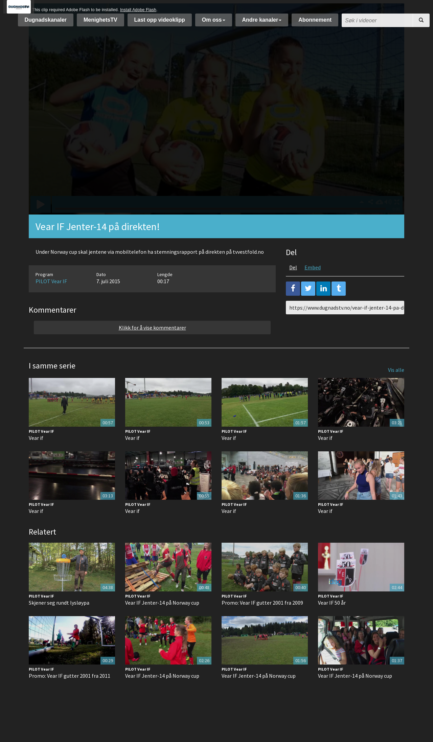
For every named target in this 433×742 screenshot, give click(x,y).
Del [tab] (293, 284)
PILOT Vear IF (51, 298)
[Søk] (421, 23)
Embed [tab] (312, 284)
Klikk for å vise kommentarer (152, 344)
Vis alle (396, 386)
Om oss (213, 23)
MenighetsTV (100, 23)
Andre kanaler (262, 23)
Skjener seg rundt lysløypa (59, 619)
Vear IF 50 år (332, 619)
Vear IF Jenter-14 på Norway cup (162, 619)
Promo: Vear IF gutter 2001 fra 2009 (262, 619)
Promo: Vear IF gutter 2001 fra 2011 (69, 692)
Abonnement (315, 23)
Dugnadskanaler (46, 23)
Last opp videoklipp (159, 23)
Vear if (36, 454)
